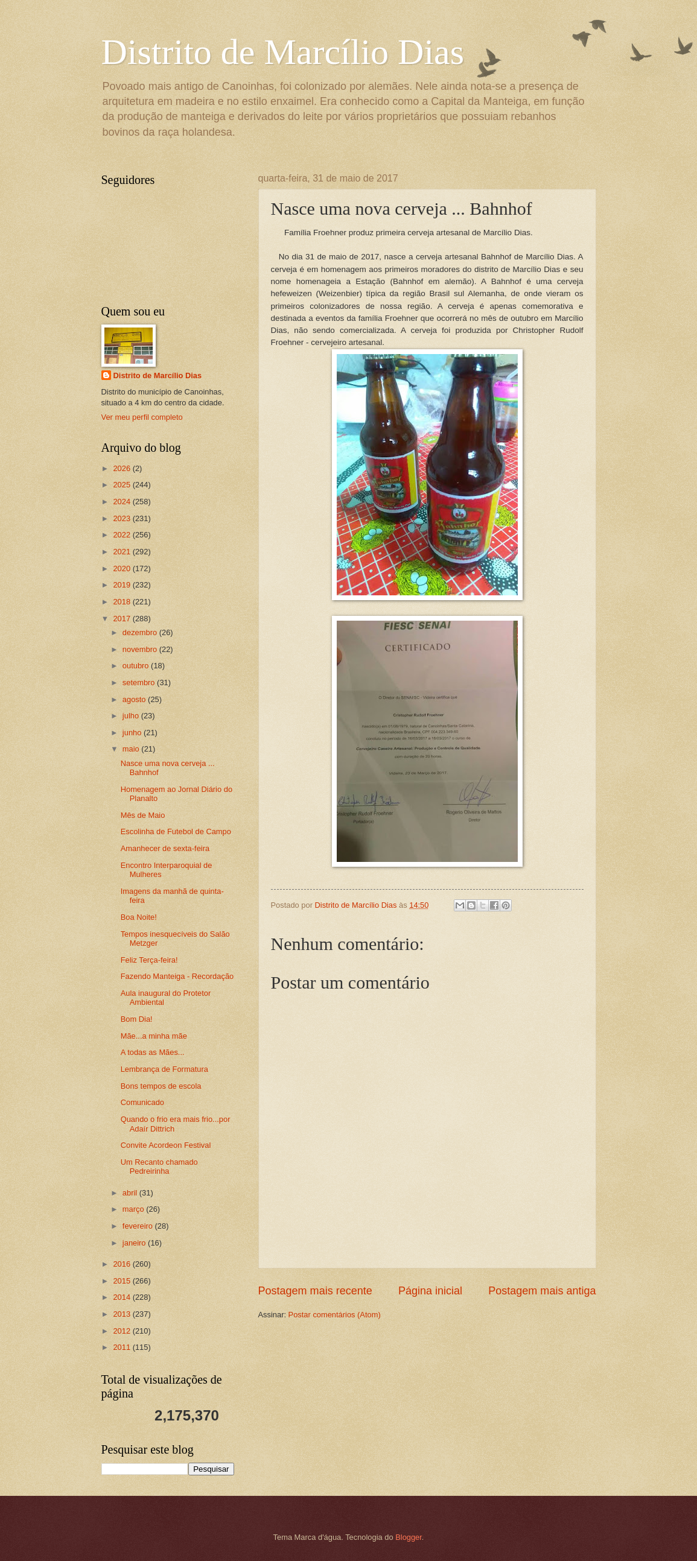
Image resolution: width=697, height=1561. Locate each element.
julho (132, 715)
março (134, 1209)
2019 (122, 584)
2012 (122, 1330)
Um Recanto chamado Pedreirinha (159, 1166)
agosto (135, 699)
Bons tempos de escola (161, 1086)
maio (132, 748)
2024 (122, 501)
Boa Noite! (139, 917)
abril (131, 1192)
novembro (141, 649)
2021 (122, 551)
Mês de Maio (143, 815)
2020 (122, 568)
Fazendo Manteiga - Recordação (177, 976)
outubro (137, 665)
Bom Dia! (137, 1019)
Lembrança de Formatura (164, 1069)
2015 (122, 1280)
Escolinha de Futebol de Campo (176, 831)
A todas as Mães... (153, 1052)
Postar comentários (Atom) (334, 1314)
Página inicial (430, 1291)
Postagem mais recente (315, 1291)
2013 (122, 1314)
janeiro (135, 1242)
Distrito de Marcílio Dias (283, 52)
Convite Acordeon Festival (166, 1145)
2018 (122, 601)
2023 (122, 518)
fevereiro (139, 1225)
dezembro (141, 632)
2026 (122, 468)
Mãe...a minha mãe (154, 1035)
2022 (122, 534)
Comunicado (142, 1102)
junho (133, 732)
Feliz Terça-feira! (149, 959)
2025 (122, 484)
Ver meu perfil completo (142, 417)
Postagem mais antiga (542, 1291)
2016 (122, 1263)
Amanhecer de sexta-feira (165, 848)
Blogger (408, 1537)
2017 (122, 618)
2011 (122, 1347)
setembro (140, 682)
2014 (122, 1297)
